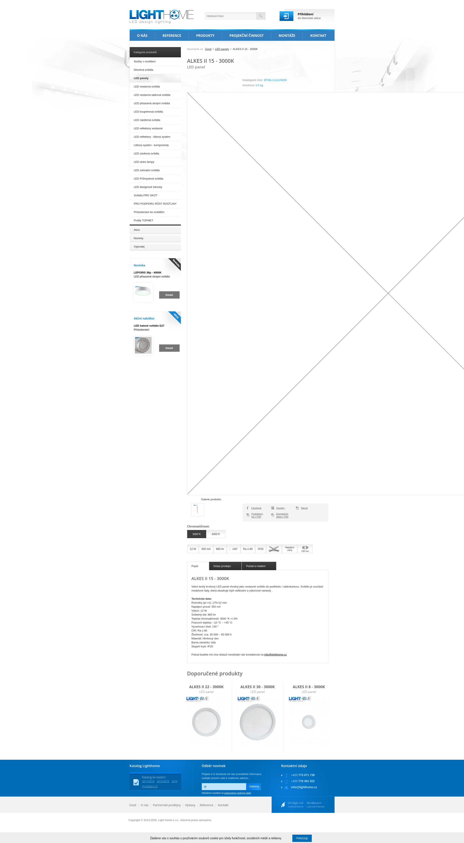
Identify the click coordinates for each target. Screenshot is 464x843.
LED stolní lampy (144, 161)
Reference (206, 805)
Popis (195, 566)
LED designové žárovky (148, 187)
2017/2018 (148, 781)
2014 (174, 781)
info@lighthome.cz (275, 654)
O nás (145, 805)
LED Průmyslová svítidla (148, 178)
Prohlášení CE (150, 786)
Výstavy (190, 805)
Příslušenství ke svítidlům (149, 212)
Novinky (138, 238)
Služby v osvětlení (145, 61)
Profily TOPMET (143, 220)
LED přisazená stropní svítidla (152, 103)
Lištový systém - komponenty (151, 145)
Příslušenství (149, 327)
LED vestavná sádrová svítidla (152, 94)
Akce (137, 229)
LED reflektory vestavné (148, 128)
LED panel (206, 692)
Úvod (208, 49)
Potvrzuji (302, 838)
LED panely (222, 49)
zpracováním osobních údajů (237, 793)
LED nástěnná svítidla (147, 120)
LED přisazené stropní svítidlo (152, 274)
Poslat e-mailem (256, 566)
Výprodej (139, 246)
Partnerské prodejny (167, 805)
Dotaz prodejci (222, 566)
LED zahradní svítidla (147, 170)
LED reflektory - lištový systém (152, 136)
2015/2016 (163, 781)
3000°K (197, 534)
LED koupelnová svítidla (148, 111)
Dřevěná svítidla (143, 69)
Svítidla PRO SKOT (145, 195)
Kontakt (223, 805)
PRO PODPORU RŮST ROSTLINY (155, 203)
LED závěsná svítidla (146, 153)
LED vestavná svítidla (147, 86)
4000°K (216, 534)
